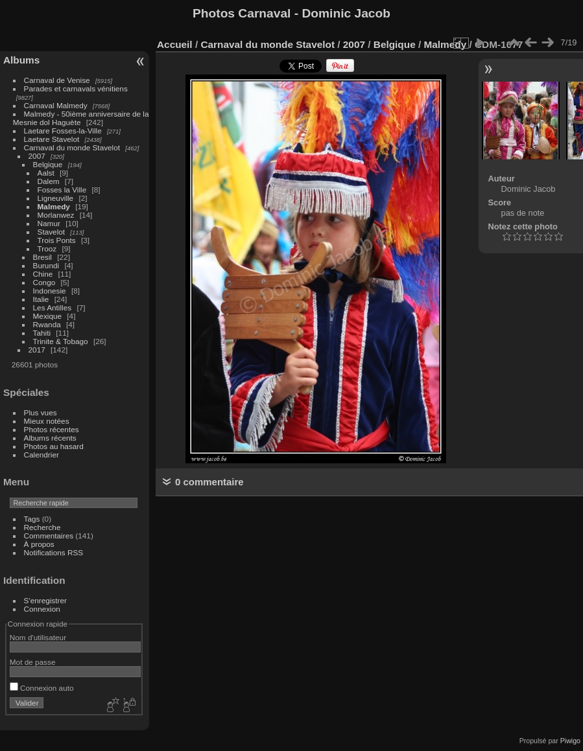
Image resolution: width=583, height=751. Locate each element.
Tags (32, 518)
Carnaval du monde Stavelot (72, 147)
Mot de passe (33, 662)
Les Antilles (52, 307)
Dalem (49, 181)
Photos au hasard (54, 446)
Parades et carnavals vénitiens (76, 88)
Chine (43, 274)
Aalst (46, 172)
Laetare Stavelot (52, 139)
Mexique (47, 316)
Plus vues (40, 412)
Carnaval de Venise (57, 80)
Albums (21, 59)
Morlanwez (56, 215)
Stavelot (51, 231)
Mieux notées (46, 421)
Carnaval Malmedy (56, 105)
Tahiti (42, 333)
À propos (39, 544)
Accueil (175, 44)
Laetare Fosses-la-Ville (63, 130)
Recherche (42, 527)
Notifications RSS (54, 552)
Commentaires (49, 535)
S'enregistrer (45, 600)
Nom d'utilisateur (38, 637)
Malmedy (54, 206)
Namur (49, 223)
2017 (37, 349)
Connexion (42, 609)
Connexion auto (42, 688)
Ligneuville (56, 198)
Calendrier (41, 454)
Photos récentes (51, 429)
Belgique (48, 164)
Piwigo (570, 741)
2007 (37, 156)
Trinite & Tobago (60, 341)
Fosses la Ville (62, 189)
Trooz (47, 248)
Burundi (46, 265)
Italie (41, 299)
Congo (44, 282)
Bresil (42, 257)
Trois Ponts (57, 240)
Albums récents (50, 437)
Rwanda (47, 324)
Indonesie (49, 290)
